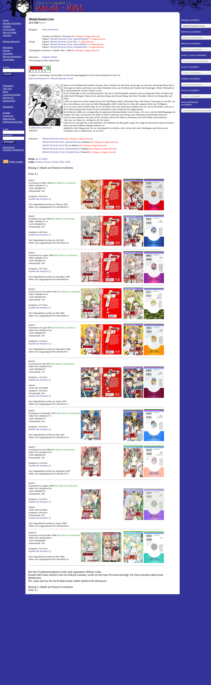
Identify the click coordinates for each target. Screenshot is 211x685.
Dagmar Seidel (49, 57)
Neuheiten (8, 53)
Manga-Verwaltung (12, 56)
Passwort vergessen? (13, 150)
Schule (54, 162)
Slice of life (65, 162)
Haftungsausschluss (13, 122)
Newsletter (8, 107)
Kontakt (6, 113)
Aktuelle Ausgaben (12, 23)
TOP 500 (7, 88)
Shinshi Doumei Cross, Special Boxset (69, 39)
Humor (46, 162)
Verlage (6, 50)
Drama (38, 162)
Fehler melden (16, 161)
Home (6, 20)
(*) (50, 199)
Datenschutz (9, 119)
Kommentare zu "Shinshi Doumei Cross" (54, 78)
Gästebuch (8, 85)
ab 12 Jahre (41, 159)
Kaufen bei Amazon (38, 199)
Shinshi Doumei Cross (53, 138)
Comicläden (8, 59)
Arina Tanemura (50, 29)
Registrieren (9, 147)
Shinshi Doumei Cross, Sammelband (68, 44)
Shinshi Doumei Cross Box (63, 41)
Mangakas (8, 47)
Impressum (8, 116)
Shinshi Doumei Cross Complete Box (68, 47)
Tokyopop (66, 36)
